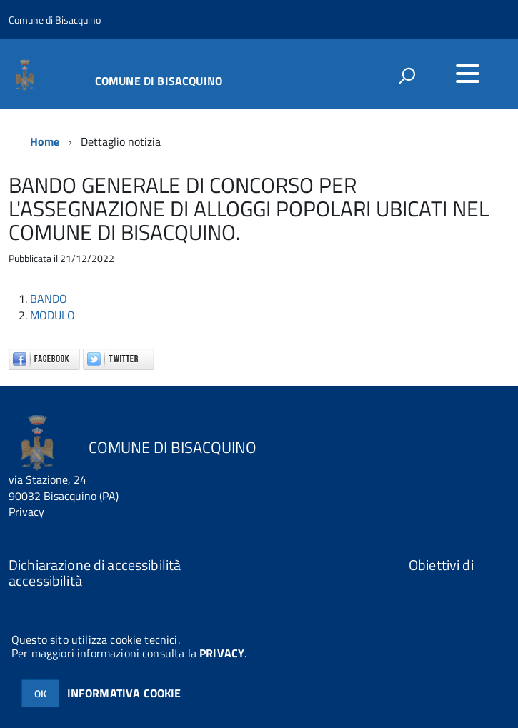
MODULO (52, 315)
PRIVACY (221, 653)
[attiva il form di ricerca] (406, 75)
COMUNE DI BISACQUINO (158, 79)
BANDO (48, 298)
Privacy (26, 511)
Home (45, 141)
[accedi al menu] (467, 73)
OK (40, 693)
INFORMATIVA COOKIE (124, 693)
